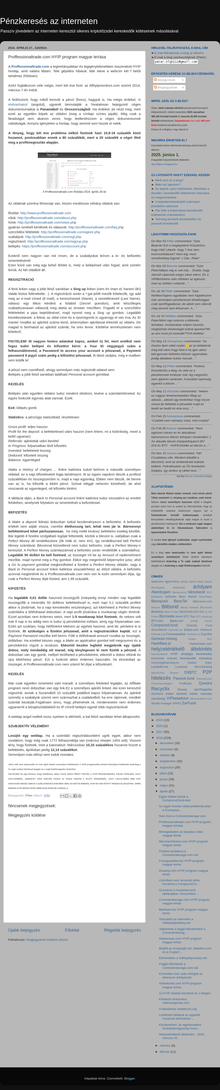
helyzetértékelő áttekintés (181, 649)
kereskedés (204, 654)
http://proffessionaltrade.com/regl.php (53, 237)
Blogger (129, 1078)
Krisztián (173, 391)
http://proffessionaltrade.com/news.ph (46, 222)
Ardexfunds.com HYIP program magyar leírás (180, 985)
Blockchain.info (188, 611)
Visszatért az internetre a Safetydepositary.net (176, 920)
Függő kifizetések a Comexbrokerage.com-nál (178, 965)
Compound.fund (164, 625)
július (164, 773)
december (167, 743)
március (165, 1045)
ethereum (206, 629)
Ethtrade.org (158, 634)
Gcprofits (206, 634)
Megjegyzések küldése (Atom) (47, 939)
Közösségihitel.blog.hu (165, 662)
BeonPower (205, 596)
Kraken (192, 662)
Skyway (182, 689)
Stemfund (157, 693)
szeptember (168, 761)
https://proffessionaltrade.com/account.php (54, 246)
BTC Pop (189, 616)
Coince (208, 621)
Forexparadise (176, 634)
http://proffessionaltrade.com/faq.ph (94, 227)
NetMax (170, 316)
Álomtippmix (158, 587)
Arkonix (172, 453)
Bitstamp (157, 611)
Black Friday (172, 611)
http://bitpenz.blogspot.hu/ (164, 164)
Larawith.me (159, 666)
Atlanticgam (161, 592)
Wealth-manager (161, 703)
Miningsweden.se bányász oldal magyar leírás (181, 833)
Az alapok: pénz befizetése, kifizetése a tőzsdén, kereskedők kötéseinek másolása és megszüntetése (180, 193)
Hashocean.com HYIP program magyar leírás (180, 940)
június (164, 779)
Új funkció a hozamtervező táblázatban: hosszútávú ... (179, 891)
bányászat (196, 592)
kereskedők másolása (196, 658)
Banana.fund (180, 592)
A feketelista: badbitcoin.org (178, 1009)
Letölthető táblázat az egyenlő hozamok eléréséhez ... (179, 1016)
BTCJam (157, 620)
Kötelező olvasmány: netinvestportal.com (174, 1001)
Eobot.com (191, 629)
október (165, 755)
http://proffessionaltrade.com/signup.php (58, 241)
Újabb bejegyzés (24, 930)
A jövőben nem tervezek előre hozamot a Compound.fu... (179, 882)
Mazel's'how (158, 672)
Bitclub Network (189, 607)
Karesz (171, 428)
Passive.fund (183, 678)
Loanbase (181, 666)
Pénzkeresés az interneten (49, 21)
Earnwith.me (175, 629)
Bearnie (172, 266)
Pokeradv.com (204, 678)
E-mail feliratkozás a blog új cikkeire (179, 53)
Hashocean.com (201, 643)
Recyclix (160, 689)
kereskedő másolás (164, 658)
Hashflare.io (161, 643)
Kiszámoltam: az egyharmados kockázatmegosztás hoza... (180, 1026)
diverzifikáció (159, 629)
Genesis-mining (164, 638)
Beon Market (188, 596)
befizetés (170, 596)
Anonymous (175, 341)
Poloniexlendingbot (161, 683)
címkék (194, 621)
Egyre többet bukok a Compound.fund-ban (175, 798)
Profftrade (185, 683)
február (165, 1051)
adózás (184, 581)
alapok (208, 581)
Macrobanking (203, 666)
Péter (170, 241)
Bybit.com (176, 620)
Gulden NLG (200, 639)
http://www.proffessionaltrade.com (45, 213)
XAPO (177, 703)
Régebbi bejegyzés (122, 930)
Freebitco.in (193, 634)
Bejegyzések (164, 80)
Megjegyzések (165, 87)
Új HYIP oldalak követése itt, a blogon (185, 993)
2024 (160, 720)
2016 (160, 738)
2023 (160, 726)
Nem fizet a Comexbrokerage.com (182, 816)
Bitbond (170, 606)
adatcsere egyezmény (165, 581)
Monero (174, 672)
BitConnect (206, 607)
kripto (208, 662)
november (167, 749)
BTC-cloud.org (204, 616)
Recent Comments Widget (198, 476)
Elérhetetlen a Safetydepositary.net (183, 958)
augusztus (167, 767)
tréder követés (176, 693)
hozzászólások (159, 654)
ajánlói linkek (196, 581)
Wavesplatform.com (201, 698)
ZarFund (189, 703)
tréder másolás (201, 693)
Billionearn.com (202, 601)
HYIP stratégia (181, 654)
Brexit (178, 616)
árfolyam (202, 587)
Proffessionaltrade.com (30, 66)
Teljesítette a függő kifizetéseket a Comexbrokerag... (182, 930)
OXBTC (190, 672)
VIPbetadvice (177, 698)
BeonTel (180, 601)
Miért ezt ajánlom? (167, 184)
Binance (155, 607)
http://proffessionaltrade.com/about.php (46, 218)
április (164, 791)
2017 (160, 732)
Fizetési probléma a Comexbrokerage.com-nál (178, 853)
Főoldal (72, 930)
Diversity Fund (199, 625)
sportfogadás (203, 689)
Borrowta (166, 616)
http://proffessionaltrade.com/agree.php (70, 232)
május (164, 785)
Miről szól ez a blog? (169, 180)
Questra (205, 683)
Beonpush (159, 601)
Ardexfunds (179, 587)
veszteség (158, 698)
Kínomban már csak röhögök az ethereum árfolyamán (181, 975)
